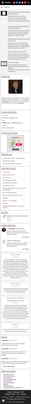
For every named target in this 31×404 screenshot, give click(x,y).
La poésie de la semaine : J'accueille (12, 163)
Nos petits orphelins (8, 374)
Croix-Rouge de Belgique (9, 379)
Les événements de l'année (10, 183)
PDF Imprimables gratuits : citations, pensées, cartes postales (14, 189)
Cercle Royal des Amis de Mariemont (13, 387)
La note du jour (6, 172)
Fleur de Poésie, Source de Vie (17, 51)
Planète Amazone (8, 386)
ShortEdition (21, 103)
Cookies (23, 394)
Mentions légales (10, 394)
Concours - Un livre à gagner (10, 200)
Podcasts (5, 203)
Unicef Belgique (7, 377)
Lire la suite (25, 237)
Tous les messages (8, 366)
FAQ (22, 392)
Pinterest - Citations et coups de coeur (12, 195)
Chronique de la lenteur (9, 161)
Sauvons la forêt (7, 381)
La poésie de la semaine (9, 174)
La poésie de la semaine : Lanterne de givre (14, 158)
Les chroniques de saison (9, 180)
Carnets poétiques (13, 62)
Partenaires (16, 392)
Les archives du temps (8, 185)
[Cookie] (3, 400)
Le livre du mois (7, 177)
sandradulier (11, 228)
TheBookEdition (6, 101)
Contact (9, 392)
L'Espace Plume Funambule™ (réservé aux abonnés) (13, 206)
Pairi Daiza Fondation (8, 382)
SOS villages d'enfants (9, 376)
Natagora (5, 384)
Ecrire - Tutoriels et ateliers (9, 192)
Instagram (5, 198)
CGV (18, 394)
